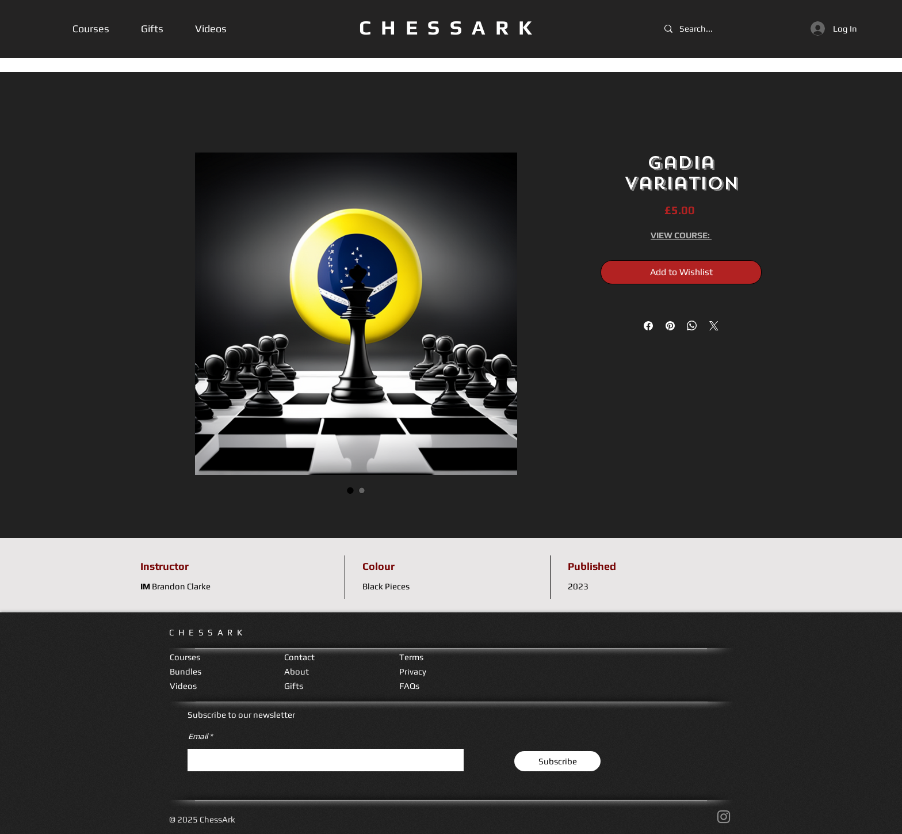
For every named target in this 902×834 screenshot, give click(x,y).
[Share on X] (714, 326)
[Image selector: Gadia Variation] (350, 490)
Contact (299, 657)
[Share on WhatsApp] (692, 326)
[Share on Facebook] (648, 326)
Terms (411, 657)
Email (198, 736)
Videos (183, 686)
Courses (185, 657)
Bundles (185, 671)
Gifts (293, 686)
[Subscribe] (557, 761)
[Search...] (699, 28)
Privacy (412, 671)
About (296, 671)
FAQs (409, 686)
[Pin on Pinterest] (670, 326)
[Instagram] (723, 816)
